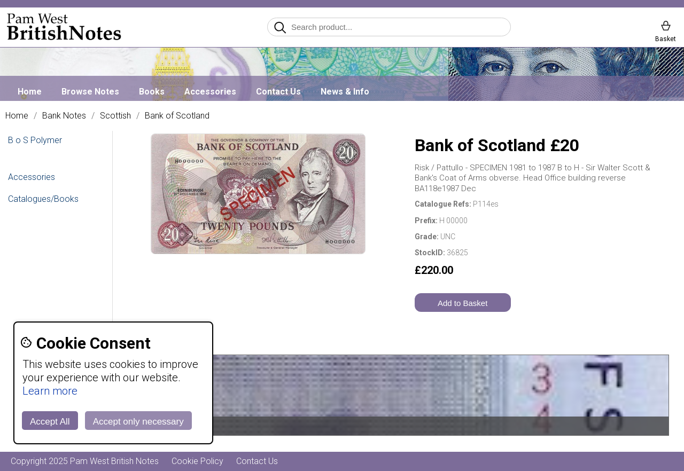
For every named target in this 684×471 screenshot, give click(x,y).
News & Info (345, 92)
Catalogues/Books (43, 199)
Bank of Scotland (177, 116)
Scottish (115, 116)
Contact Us (278, 92)
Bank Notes (64, 116)
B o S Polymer (35, 140)
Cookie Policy (197, 461)
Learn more (49, 390)
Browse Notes (90, 92)
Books (152, 92)
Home (30, 92)
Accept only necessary (138, 422)
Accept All (50, 422)
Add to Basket (462, 303)
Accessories (210, 92)
